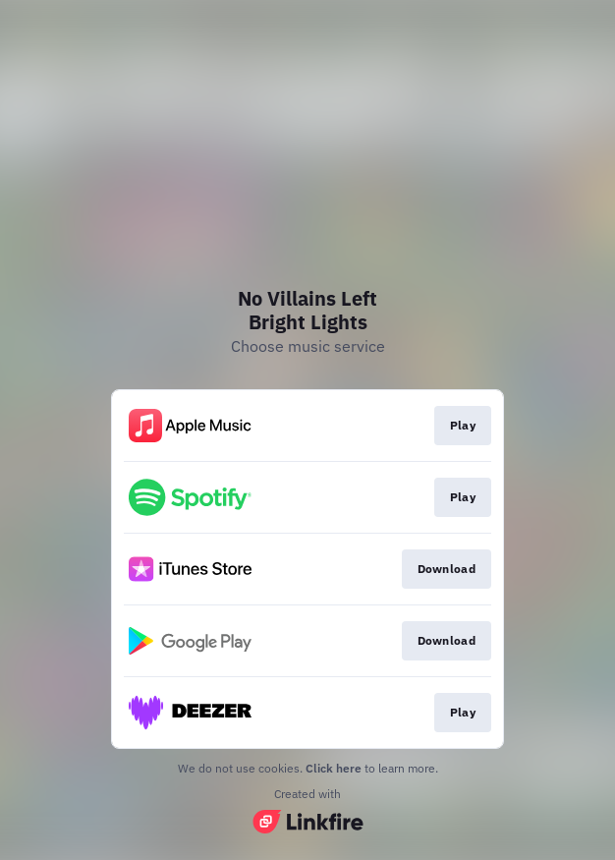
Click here (334, 768)
